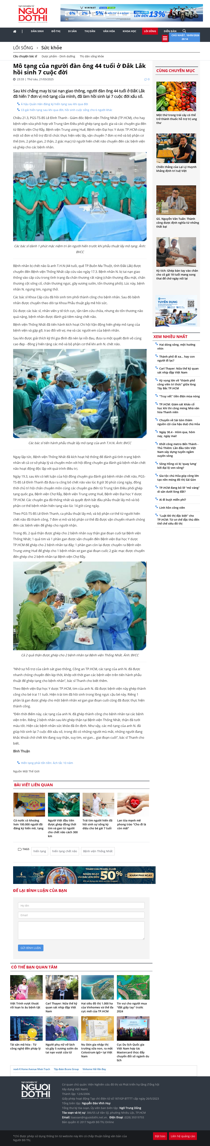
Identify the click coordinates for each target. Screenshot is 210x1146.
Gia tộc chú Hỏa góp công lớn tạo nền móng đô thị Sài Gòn (178, 477)
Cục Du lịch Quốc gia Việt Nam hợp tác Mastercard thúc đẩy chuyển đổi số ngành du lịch (133, 1052)
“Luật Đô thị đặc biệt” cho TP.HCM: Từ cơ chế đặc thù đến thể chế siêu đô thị (178, 519)
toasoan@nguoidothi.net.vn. (89, 1117)
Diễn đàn (170, 31)
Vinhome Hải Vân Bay (94, 1069)
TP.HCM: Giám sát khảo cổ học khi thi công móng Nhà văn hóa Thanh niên (178, 408)
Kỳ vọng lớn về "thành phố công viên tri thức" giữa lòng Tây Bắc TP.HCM (176, 384)
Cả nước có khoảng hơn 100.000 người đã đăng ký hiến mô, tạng (28, 824)
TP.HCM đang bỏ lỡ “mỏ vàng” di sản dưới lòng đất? (178, 489)
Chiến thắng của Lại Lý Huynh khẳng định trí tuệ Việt (176, 169)
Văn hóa (109, 31)
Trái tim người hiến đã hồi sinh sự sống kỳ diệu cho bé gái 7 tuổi (97, 824)
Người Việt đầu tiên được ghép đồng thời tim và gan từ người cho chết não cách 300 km (63, 828)
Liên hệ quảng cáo (183, 1136)
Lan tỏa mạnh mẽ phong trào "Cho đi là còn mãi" (131, 824)
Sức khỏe (51, 47)
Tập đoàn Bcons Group (66, 1069)
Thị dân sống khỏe (92, 56)
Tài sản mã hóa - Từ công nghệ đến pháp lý (25, 1046)
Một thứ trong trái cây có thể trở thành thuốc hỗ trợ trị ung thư (176, 119)
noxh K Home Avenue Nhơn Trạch (31, 1069)
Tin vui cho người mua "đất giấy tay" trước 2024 (132, 1007)
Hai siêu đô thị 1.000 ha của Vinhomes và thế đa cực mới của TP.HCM (97, 1007)
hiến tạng (39, 851)
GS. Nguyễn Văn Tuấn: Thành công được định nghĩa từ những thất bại (177, 222)
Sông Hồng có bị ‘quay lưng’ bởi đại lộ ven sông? (177, 466)
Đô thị (55, 31)
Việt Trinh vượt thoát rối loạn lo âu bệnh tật (25, 1005)
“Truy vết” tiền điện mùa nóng (179, 396)
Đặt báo (160, 1136)
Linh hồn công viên (172, 507)
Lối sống (150, 31)
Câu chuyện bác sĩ (25, 56)
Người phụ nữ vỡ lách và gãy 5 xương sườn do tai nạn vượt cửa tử (62, 1048)
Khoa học (129, 31)
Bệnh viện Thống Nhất (98, 851)
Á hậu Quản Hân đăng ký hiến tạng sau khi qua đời (54, 104)
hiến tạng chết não (64, 851)
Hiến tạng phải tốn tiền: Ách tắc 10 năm (47, 763)
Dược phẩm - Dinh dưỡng (58, 56)
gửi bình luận (31, 948)
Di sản (72, 31)
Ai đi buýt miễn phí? (172, 499)
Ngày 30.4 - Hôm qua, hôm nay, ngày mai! (176, 434)
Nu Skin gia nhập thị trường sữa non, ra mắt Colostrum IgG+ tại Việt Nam (97, 1050)
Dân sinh (37, 31)
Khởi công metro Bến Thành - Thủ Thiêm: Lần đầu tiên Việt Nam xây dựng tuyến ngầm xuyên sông (177, 450)
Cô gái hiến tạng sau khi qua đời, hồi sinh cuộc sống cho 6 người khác (66, 110)
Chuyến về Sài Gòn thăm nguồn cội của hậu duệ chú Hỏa (178, 422)
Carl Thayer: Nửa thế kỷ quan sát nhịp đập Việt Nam (61, 1007)
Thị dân (90, 31)
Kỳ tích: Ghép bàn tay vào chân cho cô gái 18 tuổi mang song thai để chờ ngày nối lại (177, 274)
